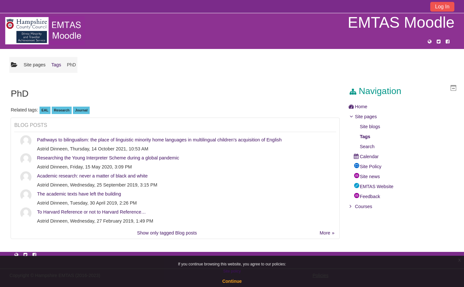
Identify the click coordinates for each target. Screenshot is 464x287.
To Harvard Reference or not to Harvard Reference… (91, 212)
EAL (45, 110)
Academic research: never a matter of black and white (92, 175)
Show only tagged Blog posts (167, 232)
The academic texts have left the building (79, 193)
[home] (44, 30)
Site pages (34, 64)
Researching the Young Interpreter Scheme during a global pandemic (108, 157)
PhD (71, 64)
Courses (368, 206)
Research (62, 110)
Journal (81, 110)
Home (366, 106)
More (325, 232)
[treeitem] (404, 106)
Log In (442, 6)
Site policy (232, 271)
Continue (232, 281)
